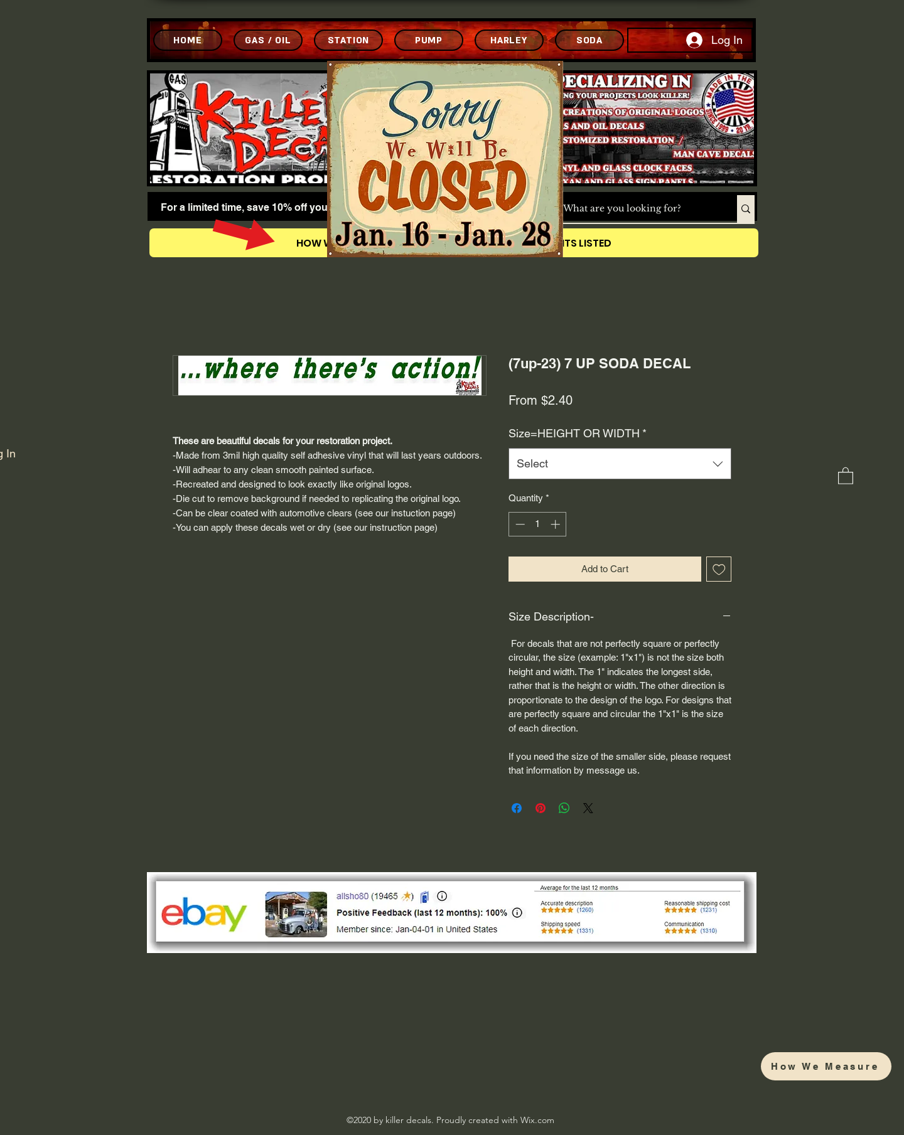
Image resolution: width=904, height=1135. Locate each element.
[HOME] (187, 40)
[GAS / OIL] (268, 40)
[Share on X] (588, 808)
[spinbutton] (537, 524)
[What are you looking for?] (637, 209)
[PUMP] (428, 40)
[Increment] (556, 524)
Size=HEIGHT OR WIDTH (577, 433)
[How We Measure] (826, 1066)
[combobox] (619, 463)
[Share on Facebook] (516, 808)
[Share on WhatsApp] (564, 808)
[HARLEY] (509, 40)
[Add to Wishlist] (719, 569)
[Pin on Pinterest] (540, 808)
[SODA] (589, 40)
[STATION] (348, 40)
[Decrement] (518, 524)
